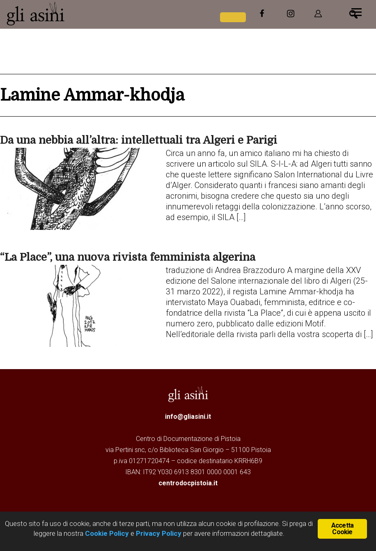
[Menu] (356, 11)
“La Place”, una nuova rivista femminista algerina (127, 257)
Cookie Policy (106, 533)
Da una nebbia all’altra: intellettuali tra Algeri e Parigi (138, 140)
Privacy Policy (158, 533)
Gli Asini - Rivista (67, 13)
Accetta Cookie (342, 528)
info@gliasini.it (188, 416)
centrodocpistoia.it (188, 483)
